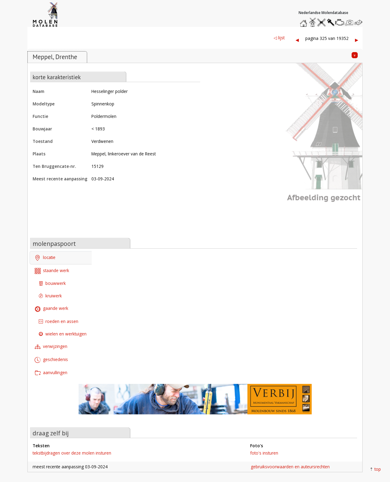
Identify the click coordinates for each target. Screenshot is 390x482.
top (377, 469)
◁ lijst (279, 38)
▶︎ (356, 40)
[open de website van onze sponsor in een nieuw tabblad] (195, 402)
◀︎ (297, 40)
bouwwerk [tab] (52, 283)
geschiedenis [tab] (51, 360)
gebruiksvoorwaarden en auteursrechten (290, 467)
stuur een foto (349, 22)
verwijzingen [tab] (51, 347)
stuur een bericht (359, 22)
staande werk (52, 271)
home (304, 21)
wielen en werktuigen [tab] (63, 334)
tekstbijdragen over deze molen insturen (72, 453)
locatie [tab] (45, 258)
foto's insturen (264, 453)
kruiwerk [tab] (50, 296)
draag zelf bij (51, 433)
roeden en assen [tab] (58, 321)
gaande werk (51, 309)
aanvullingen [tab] (51, 373)
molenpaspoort (54, 243)
